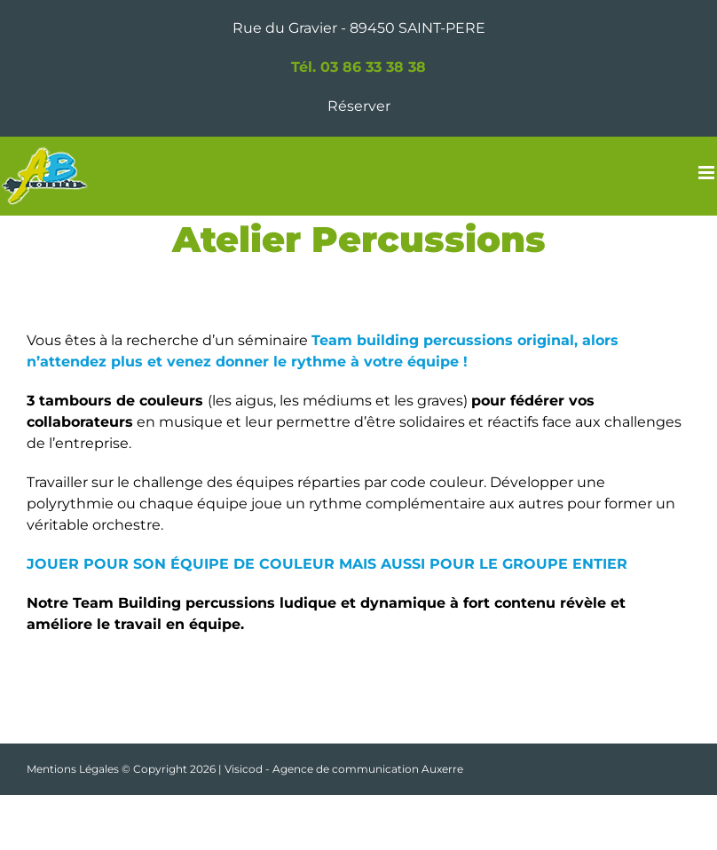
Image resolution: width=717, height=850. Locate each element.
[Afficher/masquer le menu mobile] (707, 172)
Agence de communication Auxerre (367, 768)
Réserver (358, 106)
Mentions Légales (73, 768)
